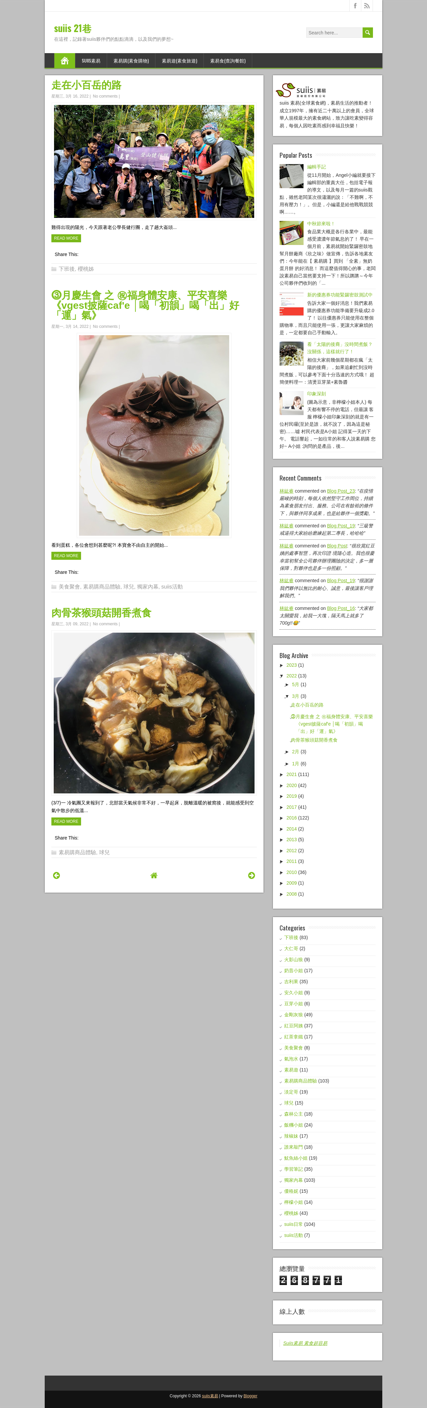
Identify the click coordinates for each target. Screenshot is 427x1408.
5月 (295, 684)
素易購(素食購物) (131, 60)
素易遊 (291, 1069)
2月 (295, 751)
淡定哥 (291, 1092)
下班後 (67, 269)
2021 (292, 774)
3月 (295, 696)
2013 (292, 839)
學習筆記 (293, 1169)
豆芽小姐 (293, 1003)
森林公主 (293, 1114)
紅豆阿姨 (293, 1025)
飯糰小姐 (293, 1125)
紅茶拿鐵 (293, 1036)
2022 (292, 675)
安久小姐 (293, 992)
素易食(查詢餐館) (228, 60)
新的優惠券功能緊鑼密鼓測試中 (340, 294)
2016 (292, 817)
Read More (66, 238)
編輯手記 (316, 166)
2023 (292, 665)
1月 (295, 763)
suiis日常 (293, 1224)
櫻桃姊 (86, 269)
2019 (292, 796)
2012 (292, 850)
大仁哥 (291, 948)
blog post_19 (341, 525)
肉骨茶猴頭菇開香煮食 (101, 612)
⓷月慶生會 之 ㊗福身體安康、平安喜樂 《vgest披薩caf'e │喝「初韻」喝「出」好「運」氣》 (145, 305)
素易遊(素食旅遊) (179, 60)
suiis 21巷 (72, 28)
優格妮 (291, 1191)
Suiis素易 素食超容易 (305, 1343)
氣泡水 (291, 1058)
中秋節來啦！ (321, 223)
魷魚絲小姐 (296, 1158)
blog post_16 (341, 608)
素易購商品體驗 (101, 587)
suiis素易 (91, 60)
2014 (292, 828)
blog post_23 (341, 491)
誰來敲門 (293, 1147)
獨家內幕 (147, 587)
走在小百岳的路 (86, 85)
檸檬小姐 (293, 1202)
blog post (337, 545)
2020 (292, 785)
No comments (105, 96)
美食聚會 (69, 587)
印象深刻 (316, 393)
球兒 (128, 587)
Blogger (250, 1396)
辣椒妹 (291, 1136)
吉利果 (291, 981)
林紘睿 (287, 491)
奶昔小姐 (293, 970)
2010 (292, 872)
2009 (292, 883)
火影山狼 (293, 959)
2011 (292, 861)
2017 (292, 807)
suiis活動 (172, 587)
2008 (292, 894)
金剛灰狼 (293, 1014)
